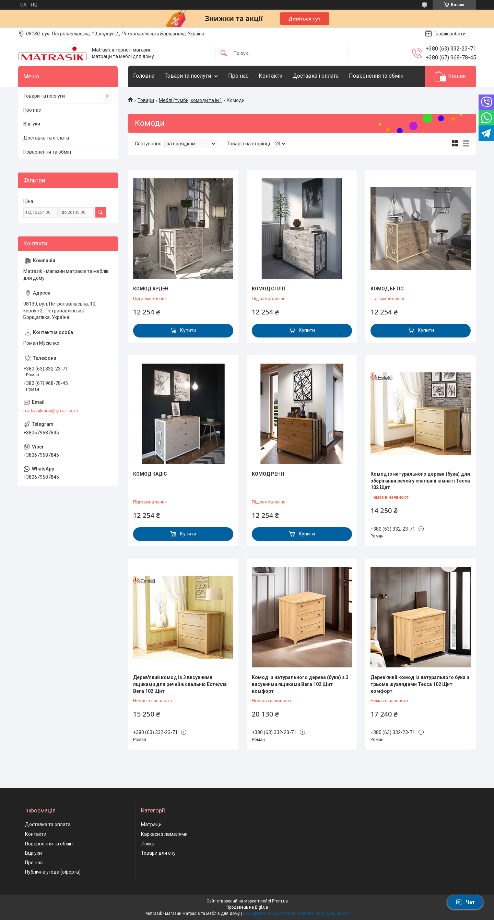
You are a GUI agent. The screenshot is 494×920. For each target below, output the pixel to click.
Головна (143, 76)
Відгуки (31, 123)
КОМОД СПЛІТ (269, 288)
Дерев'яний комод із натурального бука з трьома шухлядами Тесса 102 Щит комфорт (419, 684)
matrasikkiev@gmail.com (50, 410)
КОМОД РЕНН (268, 474)
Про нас (238, 76)
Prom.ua (280, 901)
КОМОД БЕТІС (387, 288)
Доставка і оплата (316, 76)
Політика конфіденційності (322, 913)
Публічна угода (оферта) (53, 872)
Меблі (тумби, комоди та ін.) (190, 100)
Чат (465, 902)
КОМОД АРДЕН (150, 288)
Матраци (151, 824)
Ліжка (147, 843)
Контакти (270, 76)
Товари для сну (158, 853)
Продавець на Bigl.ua (247, 907)
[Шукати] (223, 53)
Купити (188, 330)
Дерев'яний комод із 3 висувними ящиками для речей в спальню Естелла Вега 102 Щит (180, 684)
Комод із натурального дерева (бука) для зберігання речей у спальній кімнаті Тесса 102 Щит (420, 480)
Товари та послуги (188, 76)
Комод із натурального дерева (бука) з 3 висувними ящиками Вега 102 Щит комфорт (300, 684)
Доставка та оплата (46, 138)
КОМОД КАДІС (150, 474)
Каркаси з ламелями (164, 834)
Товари (146, 100)
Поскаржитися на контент (268, 913)
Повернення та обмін (376, 76)
